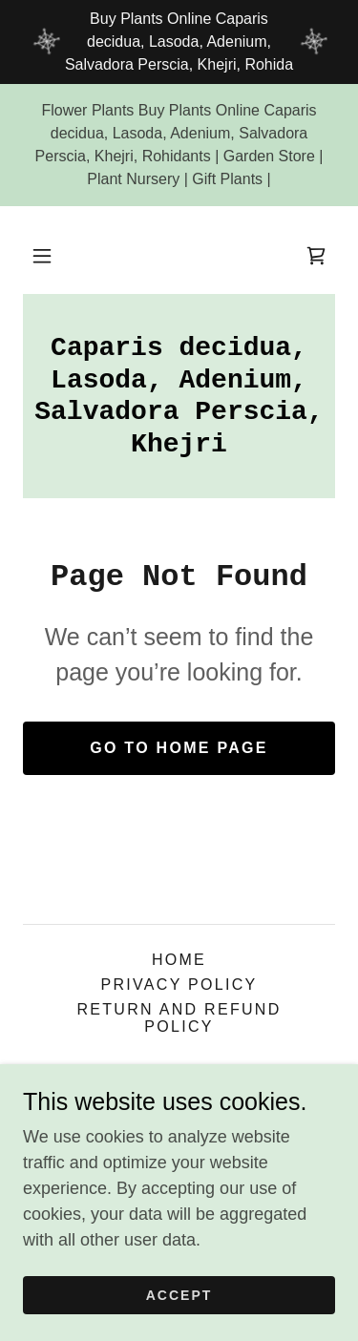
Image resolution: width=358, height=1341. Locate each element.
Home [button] (179, 960)
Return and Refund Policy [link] (178, 1018)
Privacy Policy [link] (179, 984)
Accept (179, 1295)
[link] (316, 256)
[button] (42, 256)
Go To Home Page (179, 748)
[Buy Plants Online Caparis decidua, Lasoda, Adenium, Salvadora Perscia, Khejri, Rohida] (179, 42)
